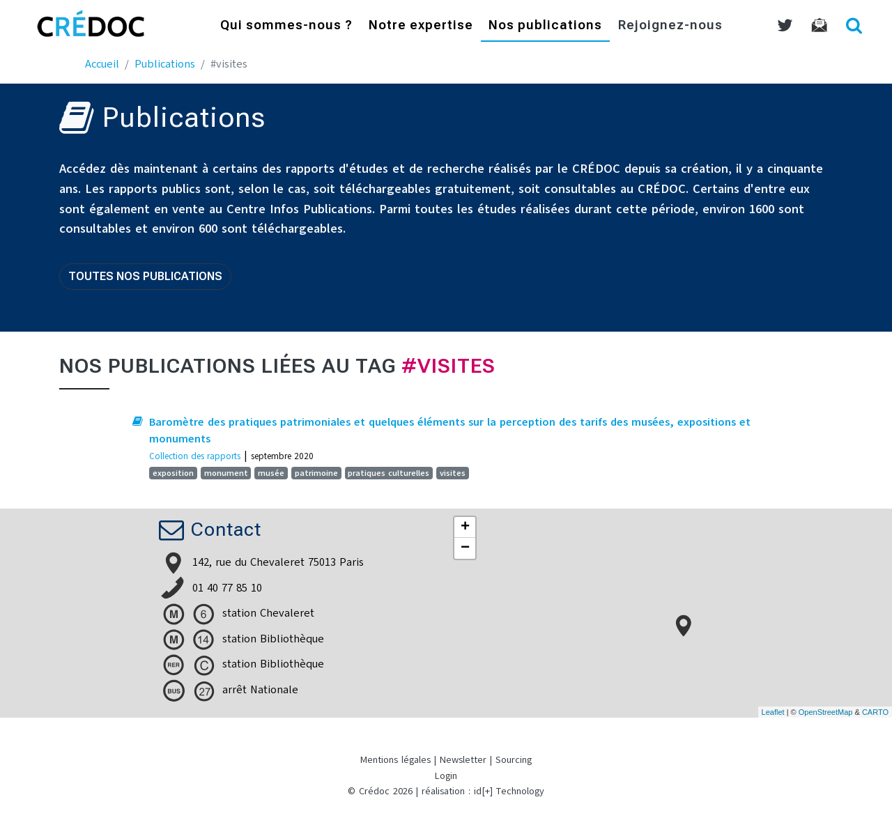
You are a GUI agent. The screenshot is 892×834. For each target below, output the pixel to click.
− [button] (465, 548)
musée (271, 473)
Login (446, 775)
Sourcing (513, 759)
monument (226, 473)
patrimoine (316, 473)
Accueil (102, 64)
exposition (173, 473)
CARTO (875, 712)
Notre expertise (421, 26)
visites (453, 473)
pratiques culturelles (388, 473)
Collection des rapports (194, 456)
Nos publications (545, 26)
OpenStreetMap (826, 712)
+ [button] (465, 527)
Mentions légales (395, 759)
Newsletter (463, 759)
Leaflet (773, 712)
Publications (164, 64)
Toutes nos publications (145, 276)
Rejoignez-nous (670, 26)
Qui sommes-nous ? (286, 26)
